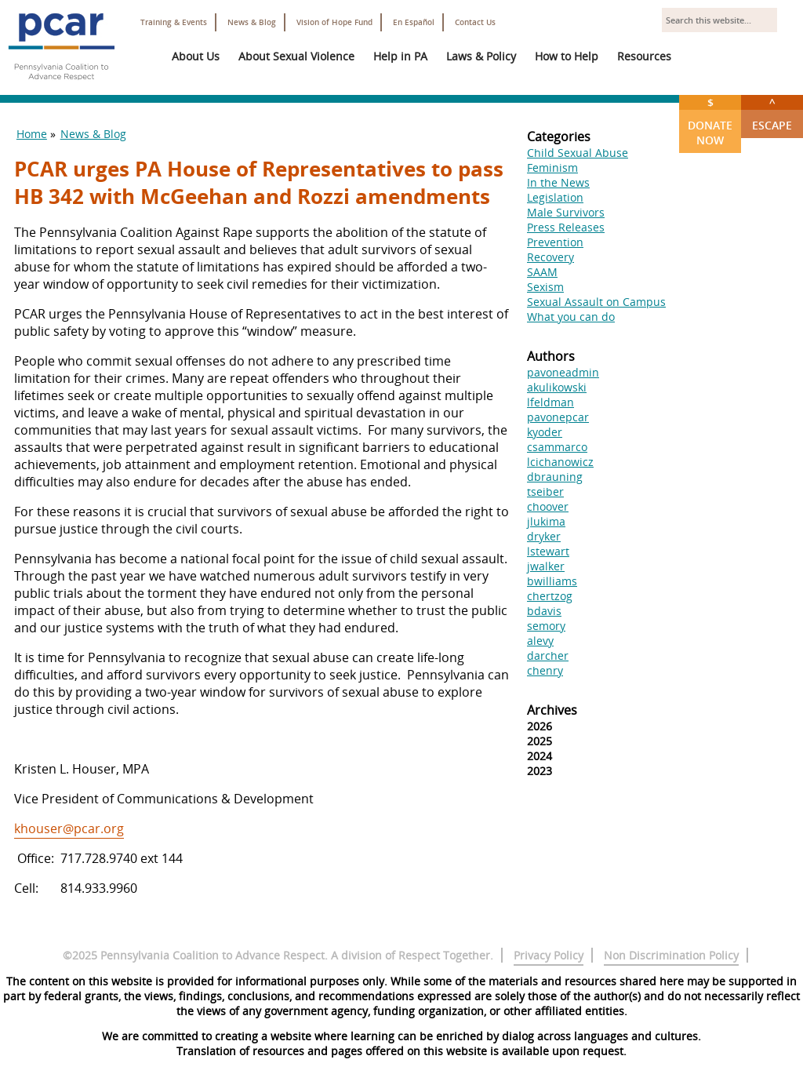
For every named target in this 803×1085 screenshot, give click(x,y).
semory (546, 625)
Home (31, 133)
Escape (772, 114)
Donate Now (710, 121)
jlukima (546, 521)
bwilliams (552, 580)
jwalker (546, 566)
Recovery (550, 256)
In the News (558, 182)
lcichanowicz (560, 461)
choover (548, 506)
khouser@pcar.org (69, 828)
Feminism (552, 167)
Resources (644, 56)
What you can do (571, 316)
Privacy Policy (548, 955)
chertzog (549, 595)
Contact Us (475, 22)
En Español (413, 22)
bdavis (544, 610)
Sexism (545, 286)
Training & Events (173, 22)
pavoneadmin (563, 372)
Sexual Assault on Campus (596, 301)
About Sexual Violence (296, 56)
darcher (548, 655)
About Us (196, 56)
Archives (552, 710)
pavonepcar (558, 417)
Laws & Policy (481, 56)
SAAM (542, 271)
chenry (545, 670)
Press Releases (566, 227)
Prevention (555, 242)
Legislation (555, 197)
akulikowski (557, 387)
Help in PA (400, 56)
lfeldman (550, 402)
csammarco (557, 446)
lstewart (548, 551)
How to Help (566, 56)
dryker (544, 536)
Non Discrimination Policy (671, 955)
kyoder (544, 431)
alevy (540, 640)
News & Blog (251, 22)
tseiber (545, 491)
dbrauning (555, 476)
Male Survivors (566, 212)
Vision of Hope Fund (334, 22)
